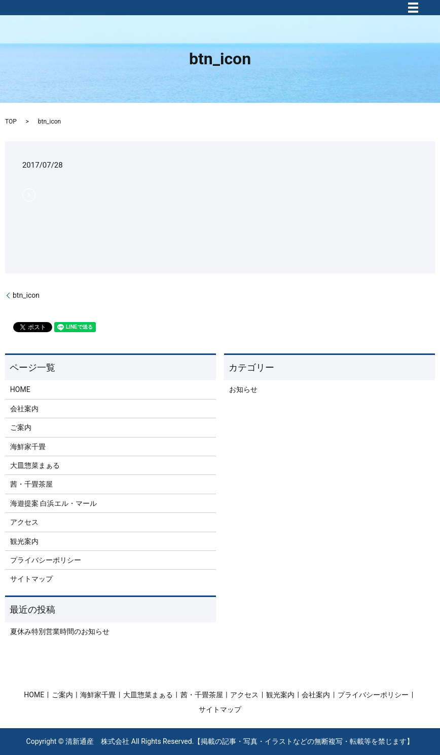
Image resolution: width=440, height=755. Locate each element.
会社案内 (24, 409)
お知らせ (243, 389)
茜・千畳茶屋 (31, 484)
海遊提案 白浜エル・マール (53, 503)
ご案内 (20, 427)
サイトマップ (31, 579)
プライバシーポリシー (45, 560)
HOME (20, 389)
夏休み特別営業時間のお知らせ (59, 631)
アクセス (24, 522)
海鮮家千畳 (28, 447)
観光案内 (24, 541)
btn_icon (26, 295)
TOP (11, 121)
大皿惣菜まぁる (35, 465)
